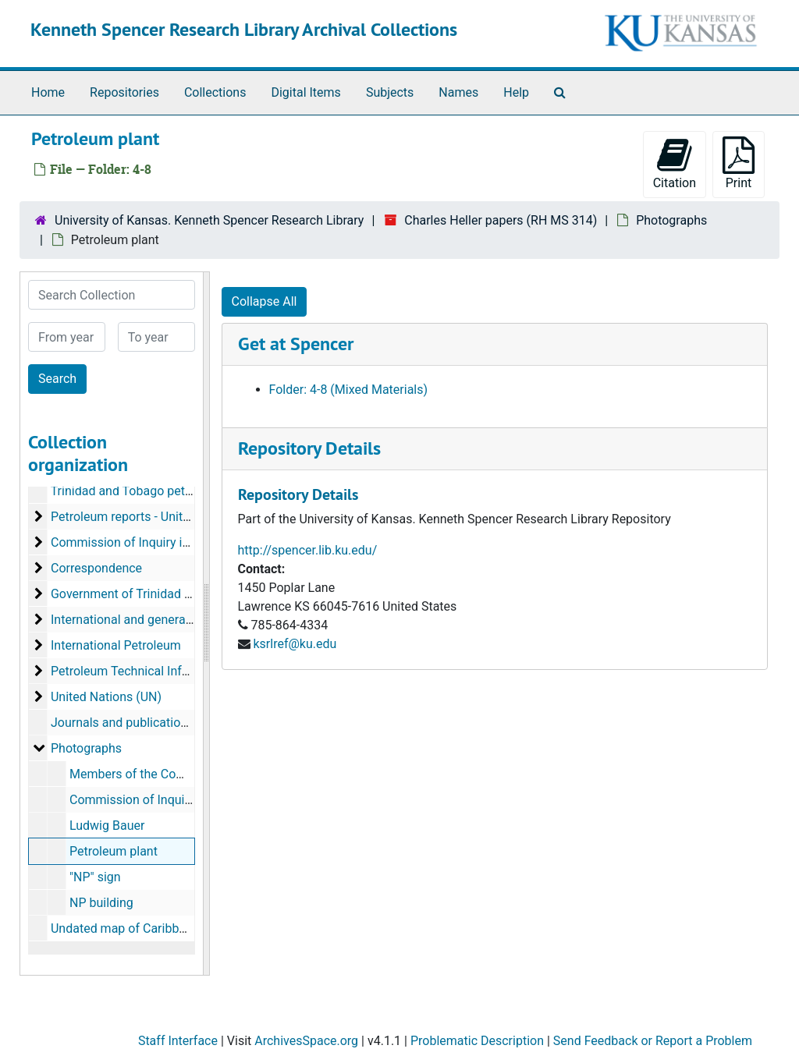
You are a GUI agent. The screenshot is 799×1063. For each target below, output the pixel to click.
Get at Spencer (295, 343)
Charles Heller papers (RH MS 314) (500, 220)
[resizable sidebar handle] (206, 623)
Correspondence (96, 568)
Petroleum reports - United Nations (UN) (161, 516)
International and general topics (138, 619)
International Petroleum (116, 645)
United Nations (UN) (106, 696)
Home (48, 92)
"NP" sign (95, 877)
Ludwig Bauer (106, 825)
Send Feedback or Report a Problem (652, 1040)
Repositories (124, 92)
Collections (215, 92)
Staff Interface (178, 1040)
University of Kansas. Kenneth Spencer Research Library (209, 220)
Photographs (671, 220)
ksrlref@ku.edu (294, 643)
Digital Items (305, 92)
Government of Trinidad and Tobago (150, 593)
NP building (101, 902)
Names (458, 92)
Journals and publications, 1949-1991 (155, 722)
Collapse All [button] (264, 301)
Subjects (390, 92)
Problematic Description (477, 1040)
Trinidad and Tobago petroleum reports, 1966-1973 (191, 491)
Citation (674, 163)
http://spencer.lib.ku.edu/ (308, 550)
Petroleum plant (113, 851)
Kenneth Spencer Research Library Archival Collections (243, 29)
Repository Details (309, 448)
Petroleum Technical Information (141, 671)
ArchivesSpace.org (306, 1040)
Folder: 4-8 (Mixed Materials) (348, 389)
